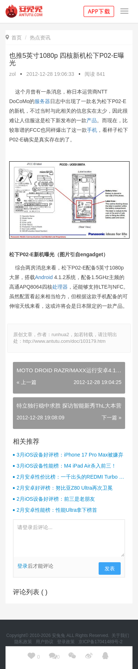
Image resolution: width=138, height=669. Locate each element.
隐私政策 (23, 641)
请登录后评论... (69, 538)
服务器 (42, 101)
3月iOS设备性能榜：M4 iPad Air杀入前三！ (66, 466)
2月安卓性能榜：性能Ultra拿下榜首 (57, 510)
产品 (91, 120)
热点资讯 (40, 38)
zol (12, 74)
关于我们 (121, 635)
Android (44, 277)
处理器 (60, 287)
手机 (92, 130)
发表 (110, 568)
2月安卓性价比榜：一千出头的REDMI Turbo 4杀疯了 (69, 477)
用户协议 (45, 641)
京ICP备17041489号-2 (100, 641)
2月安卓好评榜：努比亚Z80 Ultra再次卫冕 (65, 488)
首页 (14, 38)
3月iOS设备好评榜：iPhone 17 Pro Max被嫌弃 (70, 455)
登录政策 (66, 641)
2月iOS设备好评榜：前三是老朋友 (56, 499)
